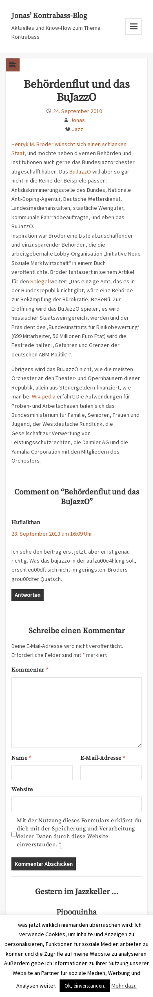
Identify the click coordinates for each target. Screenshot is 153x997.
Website (22, 789)
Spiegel (39, 281)
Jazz (77, 129)
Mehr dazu (124, 985)
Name (21, 758)
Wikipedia (43, 396)
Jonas (77, 120)
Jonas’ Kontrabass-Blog (49, 15)
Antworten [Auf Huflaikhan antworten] (27, 595)
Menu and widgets (134, 34)
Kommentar (30, 670)
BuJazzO (80, 171)
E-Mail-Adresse (102, 758)
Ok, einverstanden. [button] (84, 985)
